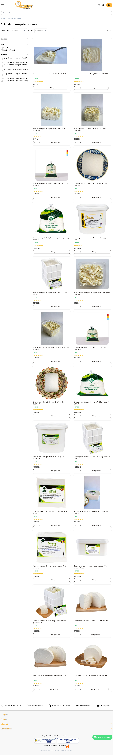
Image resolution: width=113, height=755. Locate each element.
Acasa (3, 18)
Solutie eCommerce (50, 745)
